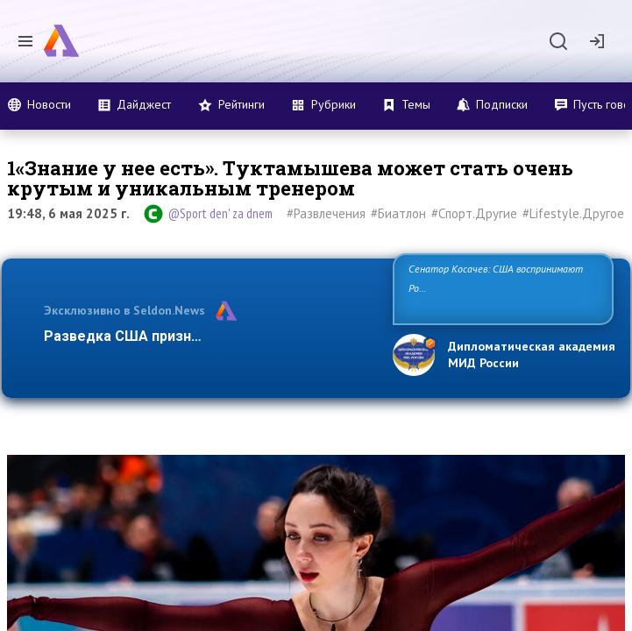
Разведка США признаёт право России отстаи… (209, 336)
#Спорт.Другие (474, 213)
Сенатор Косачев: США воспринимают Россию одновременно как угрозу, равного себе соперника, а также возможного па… (502, 288)
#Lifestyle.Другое (573, 213)
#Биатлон (398, 213)
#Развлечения (326, 213)
